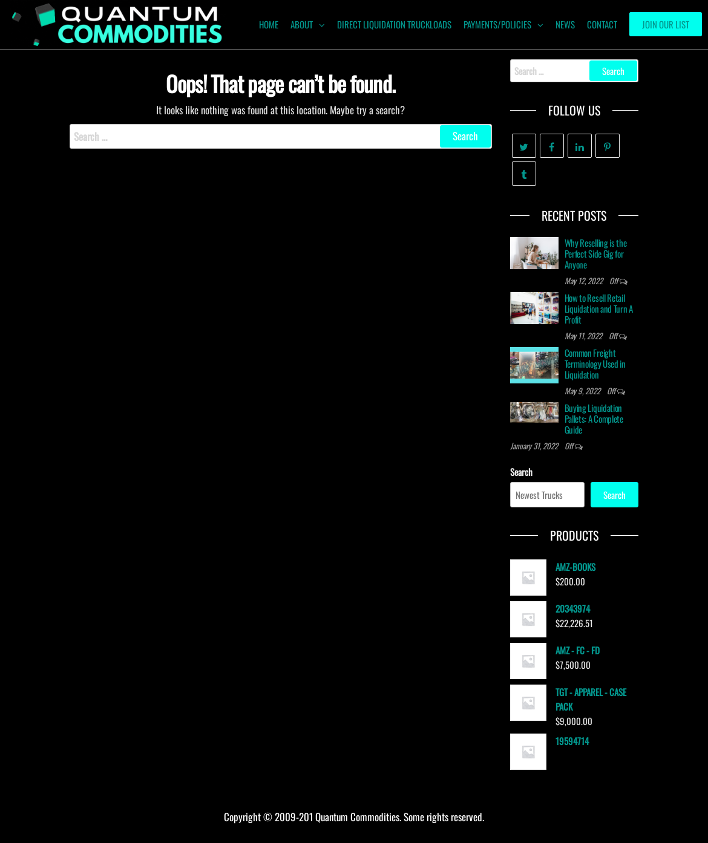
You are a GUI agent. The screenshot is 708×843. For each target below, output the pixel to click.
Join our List (665, 24)
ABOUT (301, 24)
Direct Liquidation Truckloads (394, 24)
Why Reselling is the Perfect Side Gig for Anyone (596, 253)
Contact (602, 24)
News (565, 24)
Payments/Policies (497, 24)
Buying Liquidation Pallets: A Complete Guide (594, 418)
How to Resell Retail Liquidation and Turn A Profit (599, 308)
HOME (268, 24)
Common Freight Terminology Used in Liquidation (595, 363)
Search (521, 471)
